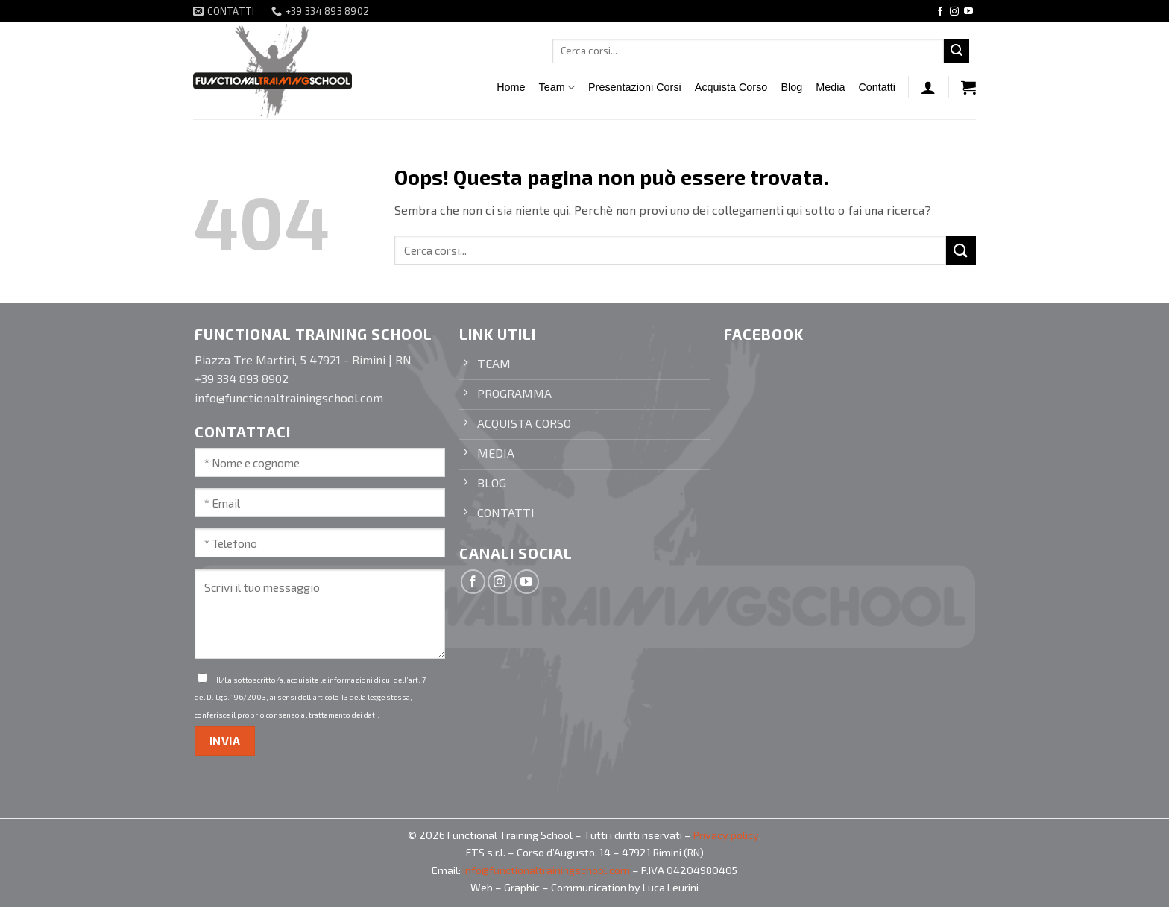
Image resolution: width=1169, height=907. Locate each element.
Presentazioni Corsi (634, 87)
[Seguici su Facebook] (940, 12)
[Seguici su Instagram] (954, 12)
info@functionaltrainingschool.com (546, 870)
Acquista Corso (731, 87)
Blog (791, 87)
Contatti (876, 87)
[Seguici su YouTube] (968, 12)
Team (557, 87)
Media (830, 87)
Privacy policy (726, 835)
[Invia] (956, 51)
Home (511, 87)
